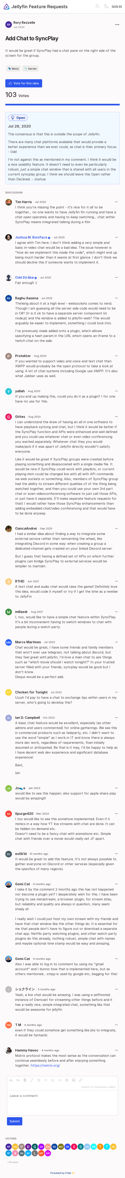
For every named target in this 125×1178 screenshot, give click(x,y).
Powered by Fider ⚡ (62, 1173)
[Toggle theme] (106, 6)
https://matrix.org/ (45, 1065)
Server (30, 68)
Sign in (117, 6)
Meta (13, 68)
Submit (15, 1121)
